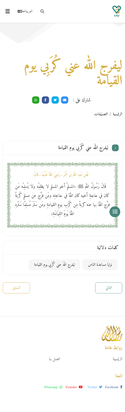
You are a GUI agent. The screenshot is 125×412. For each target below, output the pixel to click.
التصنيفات (101, 114)
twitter (94, 387)
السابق (16, 287)
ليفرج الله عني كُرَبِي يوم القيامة (54, 264)
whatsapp (53, 387)
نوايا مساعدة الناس (100, 264)
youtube (74, 387)
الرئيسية (117, 114)
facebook (113, 387)
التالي (109, 287)
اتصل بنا (54, 359)
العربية (25, 11)
